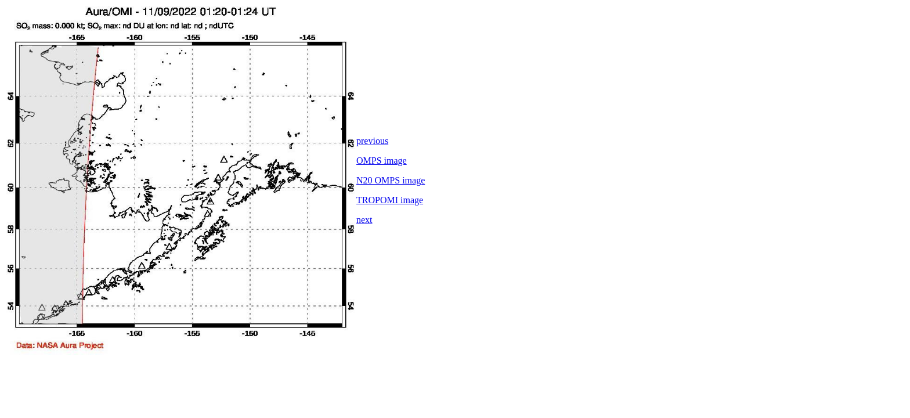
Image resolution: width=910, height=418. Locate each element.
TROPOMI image (389, 200)
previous (372, 141)
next (364, 220)
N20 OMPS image (390, 180)
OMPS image (381, 160)
